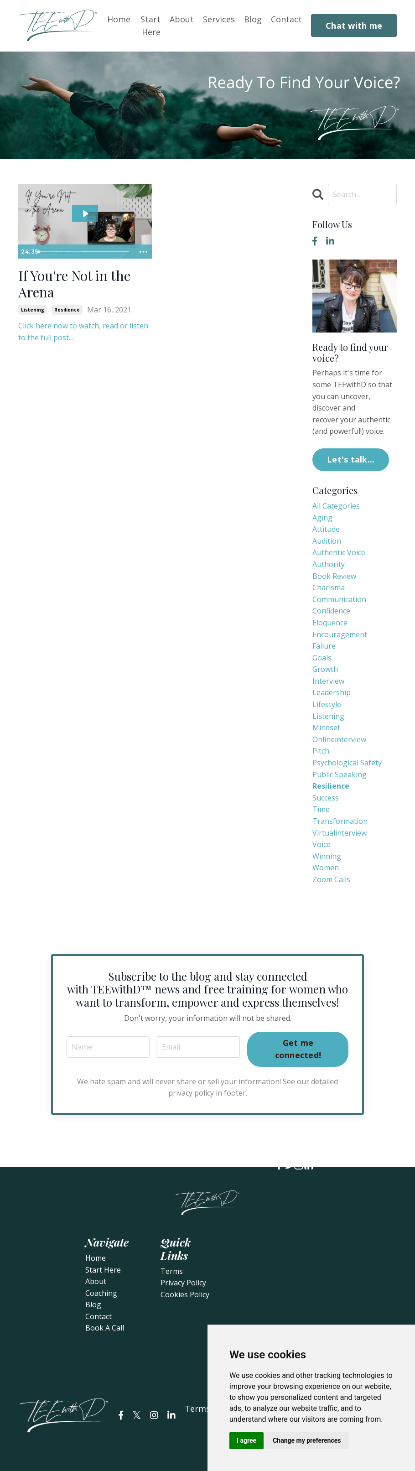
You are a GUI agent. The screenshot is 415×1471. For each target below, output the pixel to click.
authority (328, 564)
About (182, 18)
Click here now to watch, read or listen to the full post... (83, 332)
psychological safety (347, 763)
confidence (331, 611)
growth (325, 669)
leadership (331, 692)
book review (334, 576)
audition (326, 541)
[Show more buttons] (143, 251)
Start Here (150, 25)
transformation (340, 821)
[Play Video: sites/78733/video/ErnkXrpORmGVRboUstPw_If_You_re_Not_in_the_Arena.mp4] (85, 213)
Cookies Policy (185, 1294)
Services (219, 18)
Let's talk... (350, 459)
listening (32, 310)
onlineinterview (339, 739)
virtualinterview (339, 833)
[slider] (84, 251)
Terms (172, 1271)
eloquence (330, 623)
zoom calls (331, 879)
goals (322, 658)
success (325, 798)
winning (326, 856)
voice (321, 844)
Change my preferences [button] (307, 1440)
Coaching (101, 1293)
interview (328, 681)
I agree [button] (246, 1440)
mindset (326, 728)
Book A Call (104, 1328)
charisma (328, 587)
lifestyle (326, 704)
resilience (67, 310)
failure (324, 646)
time (321, 809)
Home (118, 18)
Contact (286, 18)
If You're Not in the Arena (74, 284)
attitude (326, 529)
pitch (320, 751)
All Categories (336, 506)
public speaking (339, 774)
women (325, 868)
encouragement (339, 634)
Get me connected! (298, 1048)
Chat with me (354, 25)
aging (322, 518)
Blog (253, 18)
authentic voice (338, 552)
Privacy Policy (183, 1283)
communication (339, 599)
